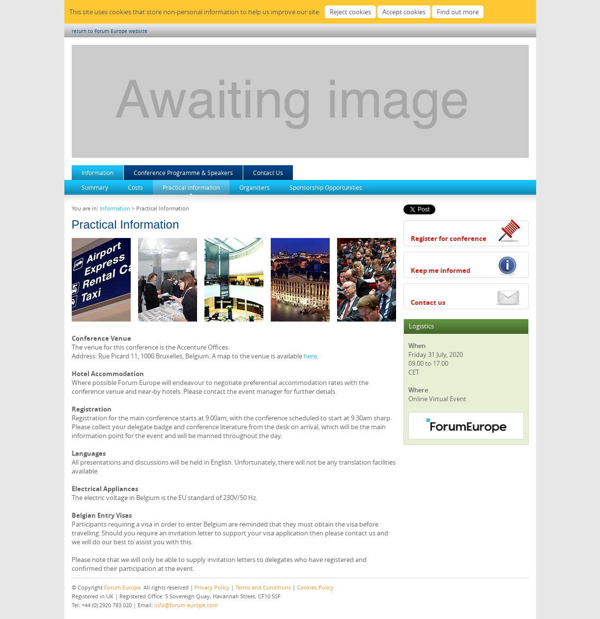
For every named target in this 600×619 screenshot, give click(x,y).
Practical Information (191, 187)
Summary (95, 187)
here (310, 356)
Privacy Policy (212, 587)
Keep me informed (440, 270)
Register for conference (448, 238)
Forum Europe (122, 587)
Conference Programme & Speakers (183, 173)
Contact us (428, 302)
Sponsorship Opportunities (325, 187)
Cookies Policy (315, 587)
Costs (135, 187)
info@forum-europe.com (186, 605)
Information (98, 173)
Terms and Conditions (263, 587)
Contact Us (268, 173)
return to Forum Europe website (109, 31)
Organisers (254, 187)
